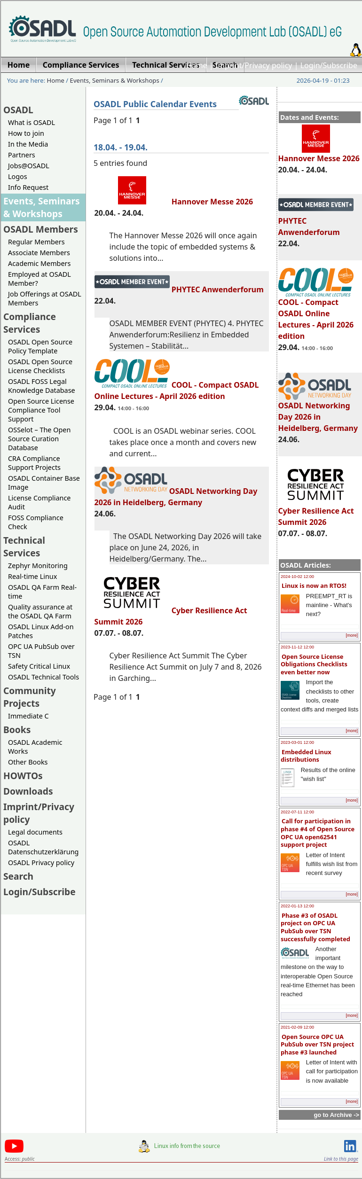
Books (17, 729)
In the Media (28, 144)
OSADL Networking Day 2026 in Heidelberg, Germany (318, 412)
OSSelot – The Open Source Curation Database (39, 438)
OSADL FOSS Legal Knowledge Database (41, 386)
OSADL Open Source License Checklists (40, 366)
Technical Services (24, 546)
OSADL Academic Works (35, 747)
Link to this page (341, 1159)
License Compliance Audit (39, 502)
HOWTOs (23, 775)
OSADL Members (40, 229)
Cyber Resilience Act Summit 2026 (316, 512)
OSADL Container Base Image (44, 483)
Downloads (28, 791)
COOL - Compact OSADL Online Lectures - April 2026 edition (316, 315)
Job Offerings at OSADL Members (44, 298)
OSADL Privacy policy (41, 862)
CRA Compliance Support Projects (34, 463)
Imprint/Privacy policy (253, 65)
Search (18, 876)
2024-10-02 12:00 (297, 576)
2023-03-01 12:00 (297, 742)
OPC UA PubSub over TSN (41, 651)
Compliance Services (29, 323)
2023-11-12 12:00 (297, 647)
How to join (26, 133)
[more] (352, 635)
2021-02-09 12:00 (297, 1027)
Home (196, 65)
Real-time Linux (32, 576)
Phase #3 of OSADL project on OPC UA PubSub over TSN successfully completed (315, 927)
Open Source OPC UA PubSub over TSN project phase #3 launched (317, 1044)
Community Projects (29, 697)
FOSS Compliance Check (35, 522)
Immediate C (28, 715)
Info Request (28, 187)
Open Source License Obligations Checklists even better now (314, 664)
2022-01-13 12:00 (297, 906)
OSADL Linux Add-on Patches (41, 631)
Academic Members (39, 263)
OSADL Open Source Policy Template (40, 346)
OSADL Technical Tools (43, 676)
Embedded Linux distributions (306, 756)
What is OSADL (31, 122)
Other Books (27, 761)
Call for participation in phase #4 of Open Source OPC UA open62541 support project (317, 833)
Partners (21, 154)
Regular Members (36, 241)
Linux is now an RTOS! (314, 585)
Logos (17, 176)
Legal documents (35, 832)
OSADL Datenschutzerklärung (43, 847)
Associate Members (39, 252)
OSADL (18, 109)
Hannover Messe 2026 (319, 154)
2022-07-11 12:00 (297, 812)
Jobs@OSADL (28, 165)
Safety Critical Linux (39, 666)
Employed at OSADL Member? (39, 279)
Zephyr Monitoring (38, 565)
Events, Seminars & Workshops (114, 80)
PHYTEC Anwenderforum (179, 289)
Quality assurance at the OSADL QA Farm (40, 611)
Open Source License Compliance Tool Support (41, 410)
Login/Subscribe (328, 65)
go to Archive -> (336, 1114)
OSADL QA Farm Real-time (42, 592)
